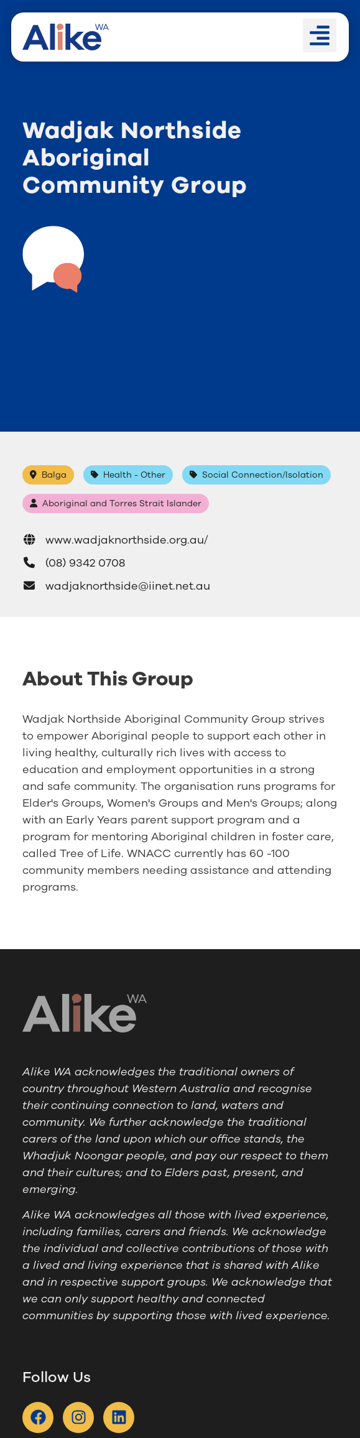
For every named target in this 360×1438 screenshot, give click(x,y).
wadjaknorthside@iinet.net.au (116, 585)
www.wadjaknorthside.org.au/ (115, 539)
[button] (319, 35)
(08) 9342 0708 (73, 562)
